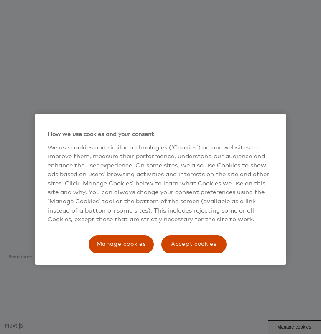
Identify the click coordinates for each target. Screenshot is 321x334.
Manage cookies (121, 244)
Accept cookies (194, 244)
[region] (160, 189)
